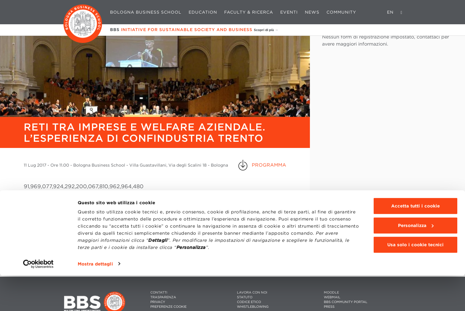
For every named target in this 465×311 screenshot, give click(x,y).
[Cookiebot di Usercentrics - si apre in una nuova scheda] (38, 299)
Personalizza (416, 261)
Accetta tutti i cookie (415, 241)
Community (341, 12)
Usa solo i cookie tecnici (415, 280)
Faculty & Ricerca (248, 12)
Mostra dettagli (95, 299)
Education (203, 12)
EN (390, 12)
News (312, 12)
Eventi (289, 12)
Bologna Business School (145, 12)
